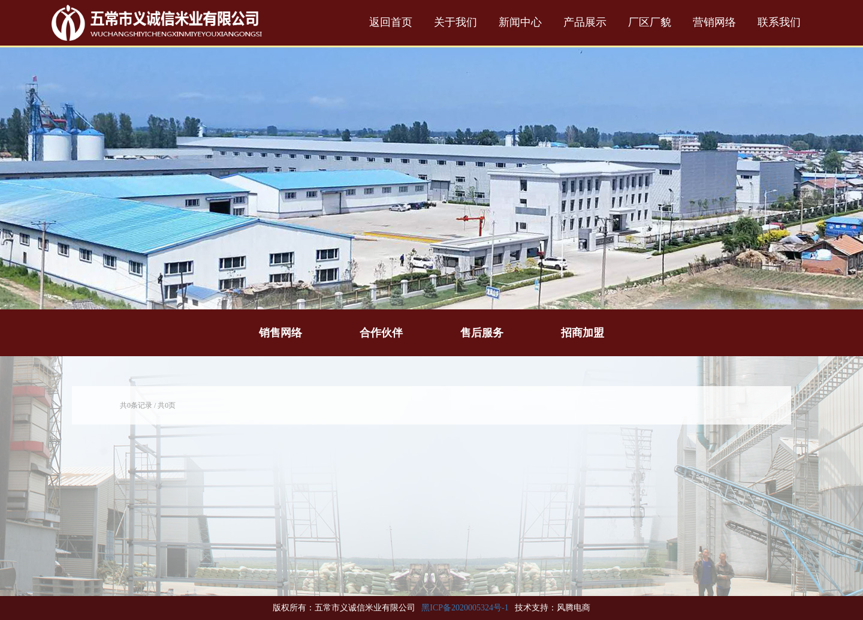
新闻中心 (520, 22)
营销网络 (714, 22)
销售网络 (280, 333)
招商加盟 (582, 333)
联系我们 (779, 22)
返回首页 (390, 22)
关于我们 (455, 22)
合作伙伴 (381, 333)
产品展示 (584, 22)
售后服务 (481, 333)
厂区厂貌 (649, 22)
